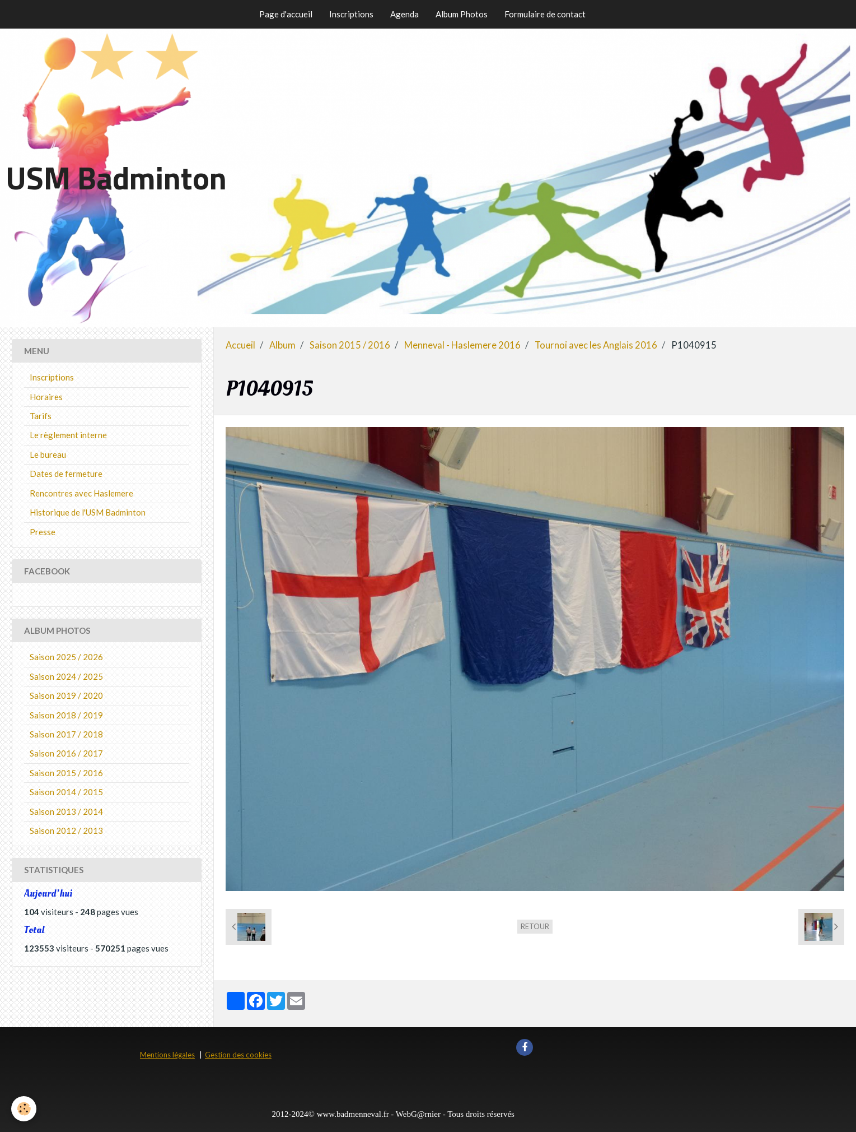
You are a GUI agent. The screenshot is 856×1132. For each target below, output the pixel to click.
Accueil (240, 345)
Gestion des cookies (238, 1054)
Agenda (404, 14)
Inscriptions (351, 14)
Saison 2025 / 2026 (66, 657)
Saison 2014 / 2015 (66, 792)
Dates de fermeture (66, 473)
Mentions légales (167, 1054)
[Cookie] (23, 1108)
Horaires (46, 397)
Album (282, 345)
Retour (535, 926)
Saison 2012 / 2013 (66, 830)
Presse (42, 532)
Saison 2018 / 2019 (66, 715)
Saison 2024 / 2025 (66, 676)
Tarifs (41, 416)
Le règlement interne (68, 435)
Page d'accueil (285, 14)
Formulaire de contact (545, 14)
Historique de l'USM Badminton (88, 512)
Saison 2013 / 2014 (66, 811)
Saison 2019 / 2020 (66, 695)
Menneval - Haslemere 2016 (462, 345)
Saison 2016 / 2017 (66, 753)
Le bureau (48, 454)
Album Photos (462, 14)
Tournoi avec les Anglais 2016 (596, 345)
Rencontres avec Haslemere (81, 493)
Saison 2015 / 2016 (350, 345)
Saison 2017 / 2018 (66, 734)
